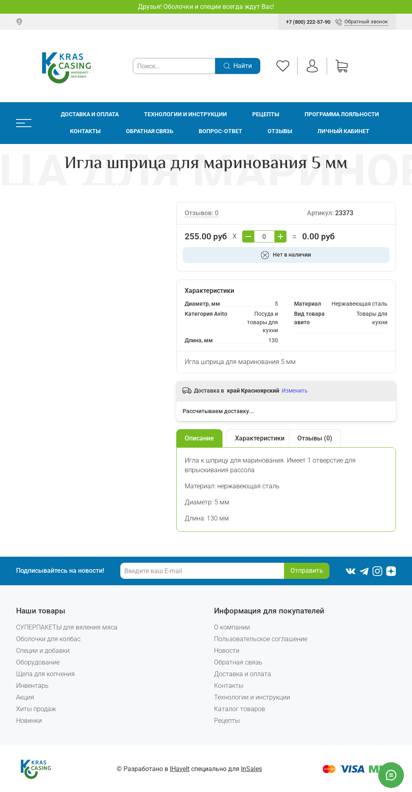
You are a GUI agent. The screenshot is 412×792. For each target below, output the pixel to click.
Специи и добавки (43, 650)
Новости (226, 650)
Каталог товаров (239, 709)
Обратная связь (149, 131)
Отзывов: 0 (201, 213)
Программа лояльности (342, 114)
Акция (25, 697)
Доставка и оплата (90, 114)
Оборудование (38, 662)
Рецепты (265, 114)
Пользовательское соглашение (260, 639)
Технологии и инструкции (185, 114)
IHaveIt (180, 769)
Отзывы (280, 131)
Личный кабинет (343, 131)
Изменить (295, 390)
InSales (251, 769)
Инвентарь (32, 685)
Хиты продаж (36, 709)
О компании (232, 627)
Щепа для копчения (45, 674)
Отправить (306, 570)
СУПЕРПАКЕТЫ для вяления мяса (66, 627)
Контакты (85, 131)
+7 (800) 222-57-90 (308, 22)
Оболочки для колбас (48, 639)
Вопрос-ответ (220, 131)
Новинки (29, 720)
